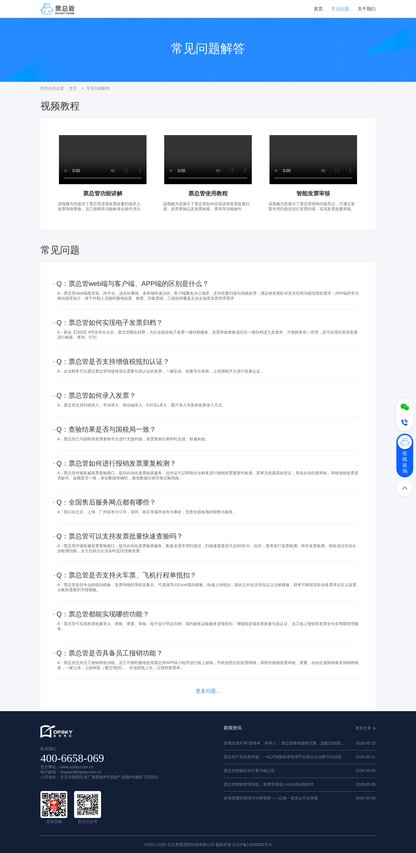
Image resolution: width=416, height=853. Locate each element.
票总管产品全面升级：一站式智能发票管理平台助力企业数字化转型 (283, 757)
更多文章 (363, 728)
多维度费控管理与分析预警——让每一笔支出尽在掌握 (271, 798)
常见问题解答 (98, 88)
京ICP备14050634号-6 (251, 844)
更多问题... (208, 691)
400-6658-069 (72, 758)
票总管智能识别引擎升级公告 (249, 770)
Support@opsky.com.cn (81, 772)
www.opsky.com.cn (76, 767)
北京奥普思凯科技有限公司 (190, 844)
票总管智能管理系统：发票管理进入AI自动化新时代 (269, 784)
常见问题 (340, 8)
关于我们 (367, 8)
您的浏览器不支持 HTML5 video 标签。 (103, 159)
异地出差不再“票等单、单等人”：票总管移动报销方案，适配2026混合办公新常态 (294, 743)
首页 (318, 8)
